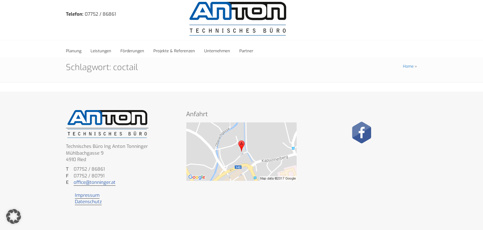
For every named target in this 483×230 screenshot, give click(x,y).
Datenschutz (88, 202)
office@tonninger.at (95, 182)
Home (408, 66)
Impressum (87, 195)
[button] (13, 216)
